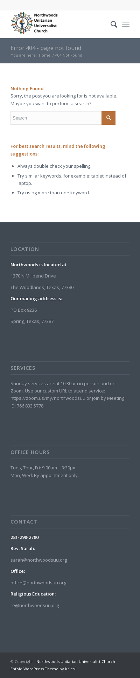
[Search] (110, 24)
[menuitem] (110, 24)
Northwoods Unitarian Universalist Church (75, 661)
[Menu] (126, 24)
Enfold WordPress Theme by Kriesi (43, 668)
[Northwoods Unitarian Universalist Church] (58, 24)
